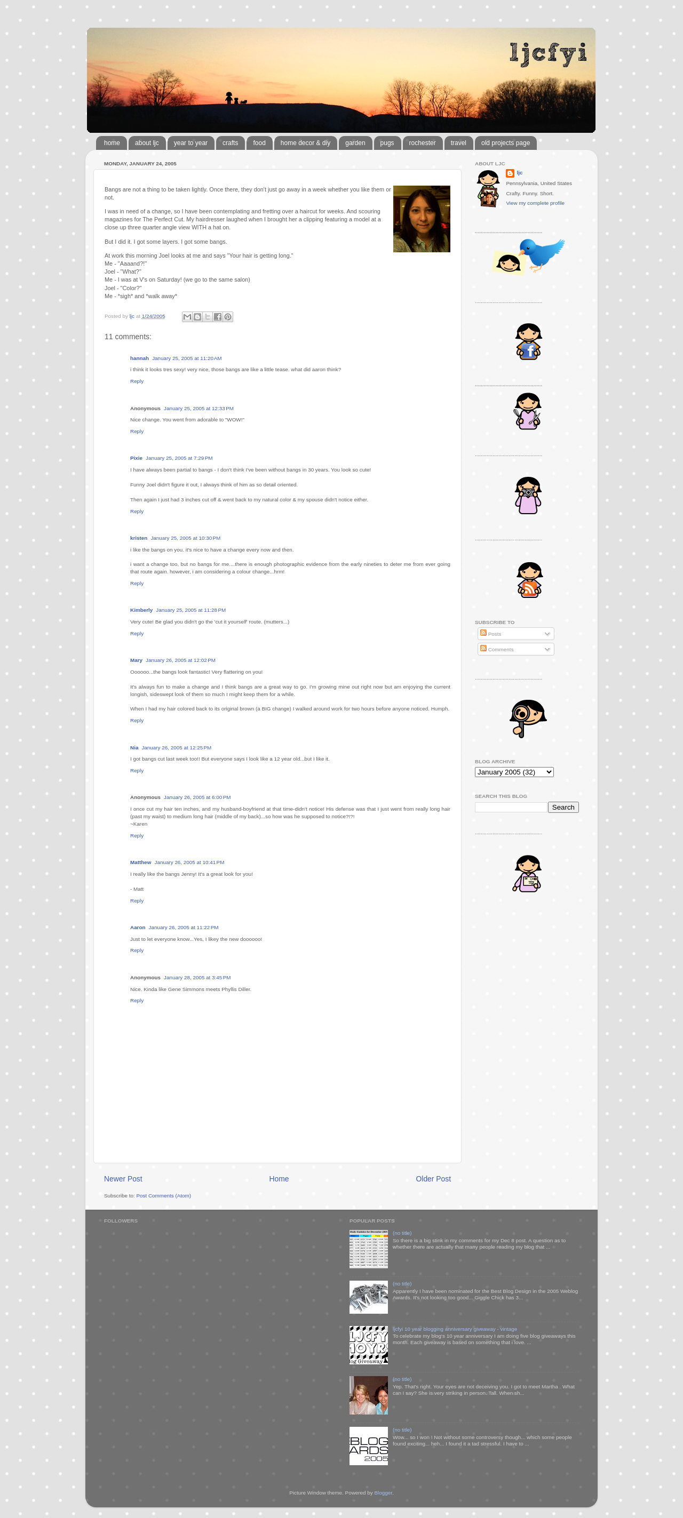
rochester (422, 143)
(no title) (402, 1233)
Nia (134, 747)
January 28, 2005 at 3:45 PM (197, 977)
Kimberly (141, 610)
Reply (137, 381)
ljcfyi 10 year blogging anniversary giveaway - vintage (455, 1329)
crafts (230, 143)
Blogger (383, 1493)
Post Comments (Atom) (163, 1196)
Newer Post (123, 1179)
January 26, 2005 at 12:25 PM (176, 747)
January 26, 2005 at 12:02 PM (181, 660)
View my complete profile (535, 203)
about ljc (147, 143)
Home (279, 1179)
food (259, 143)
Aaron (138, 927)
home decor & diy (305, 143)
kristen (138, 538)
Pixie (136, 458)
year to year (191, 143)
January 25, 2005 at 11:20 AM (186, 358)
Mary (136, 660)
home (112, 143)
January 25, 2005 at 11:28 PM (191, 610)
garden (355, 143)
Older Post (433, 1179)
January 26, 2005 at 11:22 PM (184, 927)
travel (458, 143)
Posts (490, 634)
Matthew (141, 862)
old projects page (505, 143)
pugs (387, 143)
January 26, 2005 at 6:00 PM (197, 797)
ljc (519, 172)
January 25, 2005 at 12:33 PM (199, 408)
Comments (496, 649)
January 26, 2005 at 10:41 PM (190, 862)
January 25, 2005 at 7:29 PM (179, 458)
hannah (139, 358)
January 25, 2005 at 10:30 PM (185, 538)
